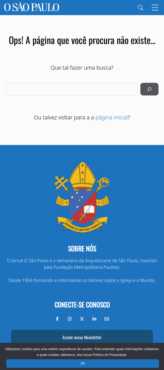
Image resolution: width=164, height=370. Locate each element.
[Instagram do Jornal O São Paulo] (69, 318)
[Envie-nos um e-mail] (106, 318)
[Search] (140, 7)
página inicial (111, 117)
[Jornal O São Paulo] (31, 7)
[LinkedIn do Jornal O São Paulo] (94, 318)
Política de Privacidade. (110, 355)
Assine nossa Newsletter (82, 337)
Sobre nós (82, 248)
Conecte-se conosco (82, 304)
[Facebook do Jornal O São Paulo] (57, 318)
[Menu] (155, 7)
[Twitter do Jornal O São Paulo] (82, 318)
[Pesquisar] (149, 89)
